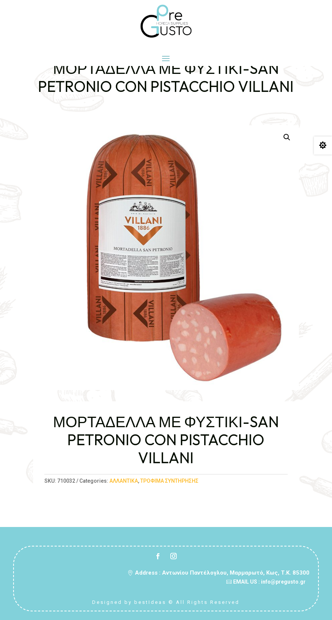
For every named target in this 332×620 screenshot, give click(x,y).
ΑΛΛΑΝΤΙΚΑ (123, 481)
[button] (287, 137)
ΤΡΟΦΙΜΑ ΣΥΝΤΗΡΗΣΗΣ (169, 481)
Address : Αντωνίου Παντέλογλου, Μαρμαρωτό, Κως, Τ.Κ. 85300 (222, 572)
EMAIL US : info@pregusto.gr (269, 582)
